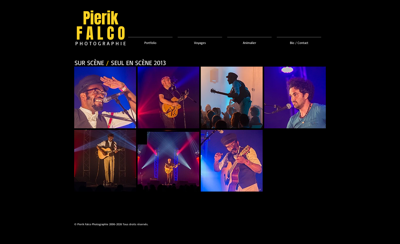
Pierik (100, 18)
